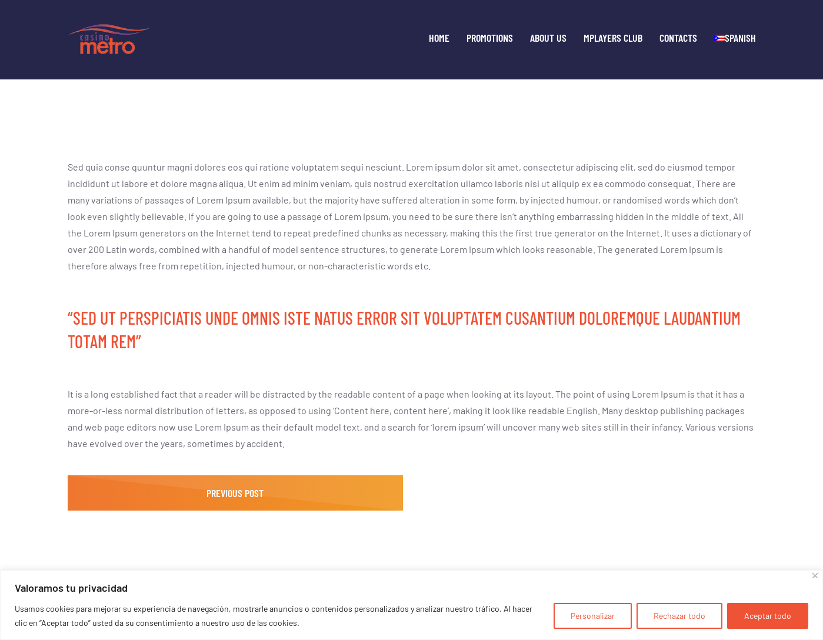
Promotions (490, 38)
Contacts (678, 38)
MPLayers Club (613, 38)
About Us (548, 38)
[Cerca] (815, 575)
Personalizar (593, 616)
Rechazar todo (679, 616)
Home (439, 38)
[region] (411, 605)
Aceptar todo (767, 616)
